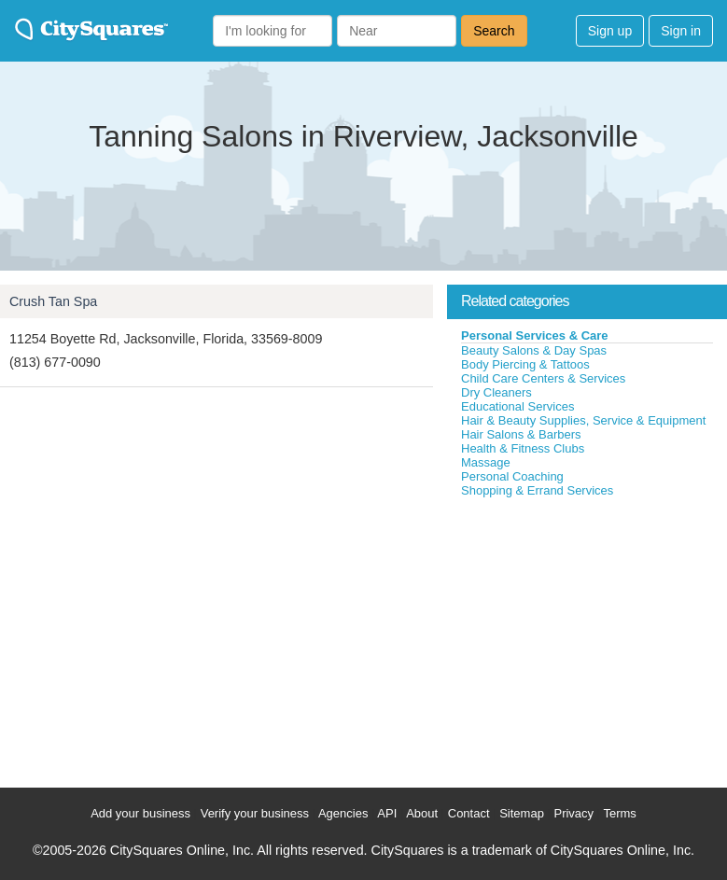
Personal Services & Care (534, 335)
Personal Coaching (512, 476)
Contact (469, 813)
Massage (485, 462)
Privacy (573, 813)
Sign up (610, 30)
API (387, 813)
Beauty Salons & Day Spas (534, 350)
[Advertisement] (587, 638)
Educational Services (517, 406)
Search (493, 30)
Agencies (343, 813)
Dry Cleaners (496, 392)
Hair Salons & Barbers (521, 434)
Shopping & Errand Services (537, 490)
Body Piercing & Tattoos (525, 364)
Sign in (681, 30)
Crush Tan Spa (53, 301)
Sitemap (521, 813)
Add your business (140, 813)
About (422, 813)
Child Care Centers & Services (543, 378)
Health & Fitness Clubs (522, 448)
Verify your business (255, 813)
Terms (619, 813)
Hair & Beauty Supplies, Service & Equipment (583, 420)
